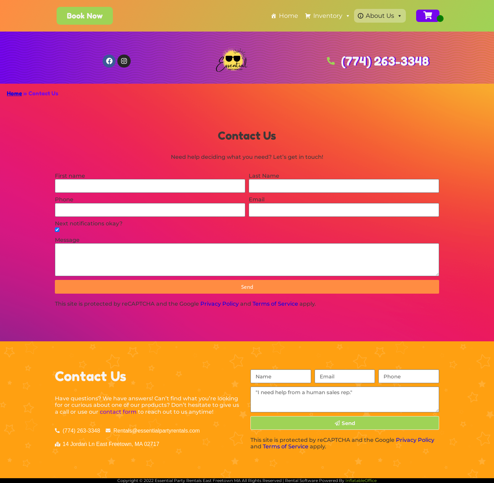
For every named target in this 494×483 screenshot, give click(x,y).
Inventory (332, 16)
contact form (118, 412)
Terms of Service (275, 304)
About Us (384, 16)
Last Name (264, 176)
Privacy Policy (219, 304)
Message (67, 240)
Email (256, 199)
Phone (64, 199)
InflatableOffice (361, 480)
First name (70, 176)
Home (288, 16)
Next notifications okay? (88, 223)
